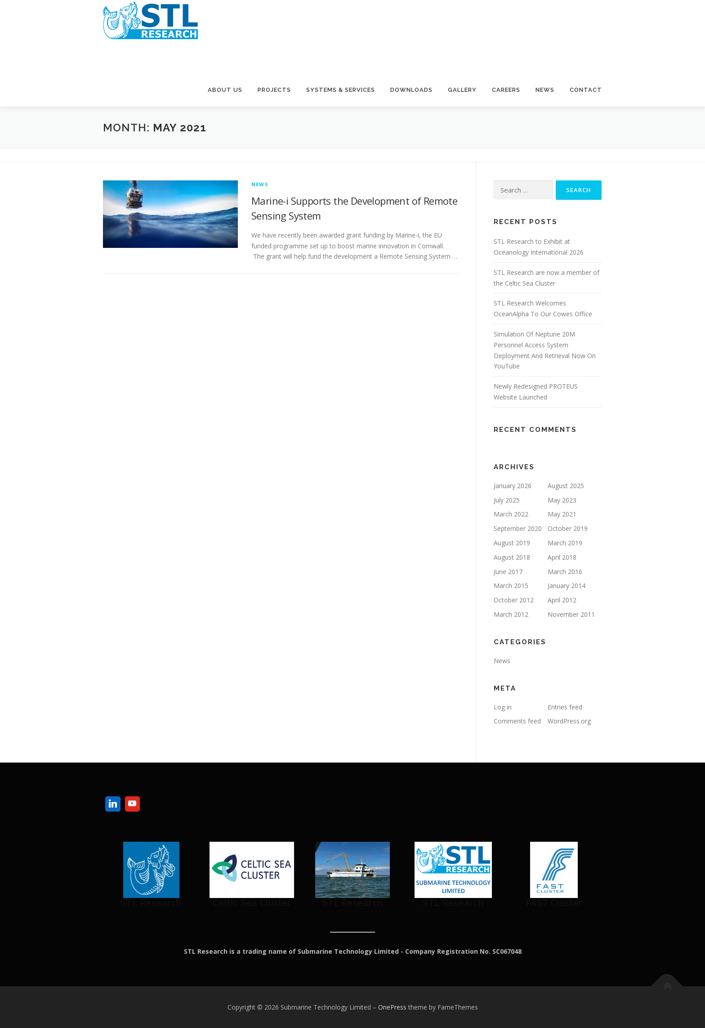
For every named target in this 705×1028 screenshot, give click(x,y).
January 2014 (566, 585)
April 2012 (562, 600)
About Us (225, 89)
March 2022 (511, 514)
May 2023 (562, 500)
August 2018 (512, 557)
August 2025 (566, 485)
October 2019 (568, 528)
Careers (506, 89)
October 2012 (514, 600)
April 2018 (562, 557)
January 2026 (512, 485)
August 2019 (512, 543)
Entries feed (565, 707)
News (544, 89)
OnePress (392, 1007)
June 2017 (508, 571)
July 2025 (507, 500)
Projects (274, 89)
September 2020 (518, 528)
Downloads (411, 89)
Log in (503, 707)
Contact (586, 89)
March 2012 (511, 614)
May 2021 (562, 514)
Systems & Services (340, 89)
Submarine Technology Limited (198, 53)
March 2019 (565, 543)
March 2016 (565, 571)
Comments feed (517, 721)
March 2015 (511, 585)
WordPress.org (569, 721)
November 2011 (571, 614)
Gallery (462, 89)
